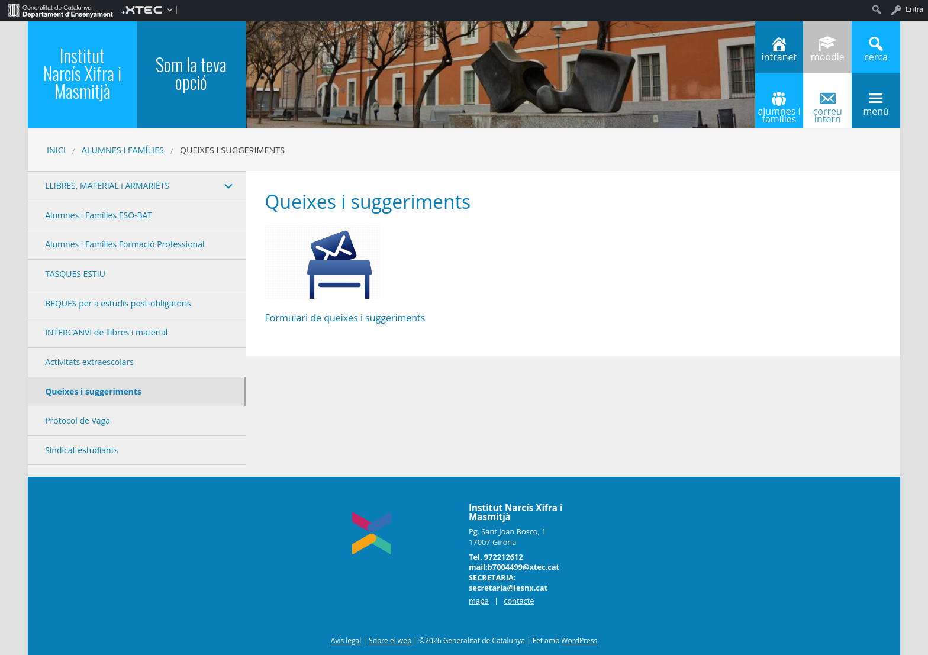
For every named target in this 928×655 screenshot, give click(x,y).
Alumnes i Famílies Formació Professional (124, 244)
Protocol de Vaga (77, 420)
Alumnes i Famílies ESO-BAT (98, 215)
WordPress (579, 640)
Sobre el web (390, 640)
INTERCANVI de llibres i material (106, 332)
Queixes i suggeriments (93, 391)
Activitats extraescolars (89, 361)
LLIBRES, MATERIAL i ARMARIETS (107, 185)
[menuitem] (60, 9)
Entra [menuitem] (914, 9)
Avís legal (346, 640)
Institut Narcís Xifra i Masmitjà (82, 73)
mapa (479, 600)
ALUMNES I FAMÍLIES (123, 150)
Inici (56, 150)
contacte (519, 600)
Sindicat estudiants (81, 450)
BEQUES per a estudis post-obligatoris (118, 303)
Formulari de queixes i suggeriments (345, 317)
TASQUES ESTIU (75, 273)
